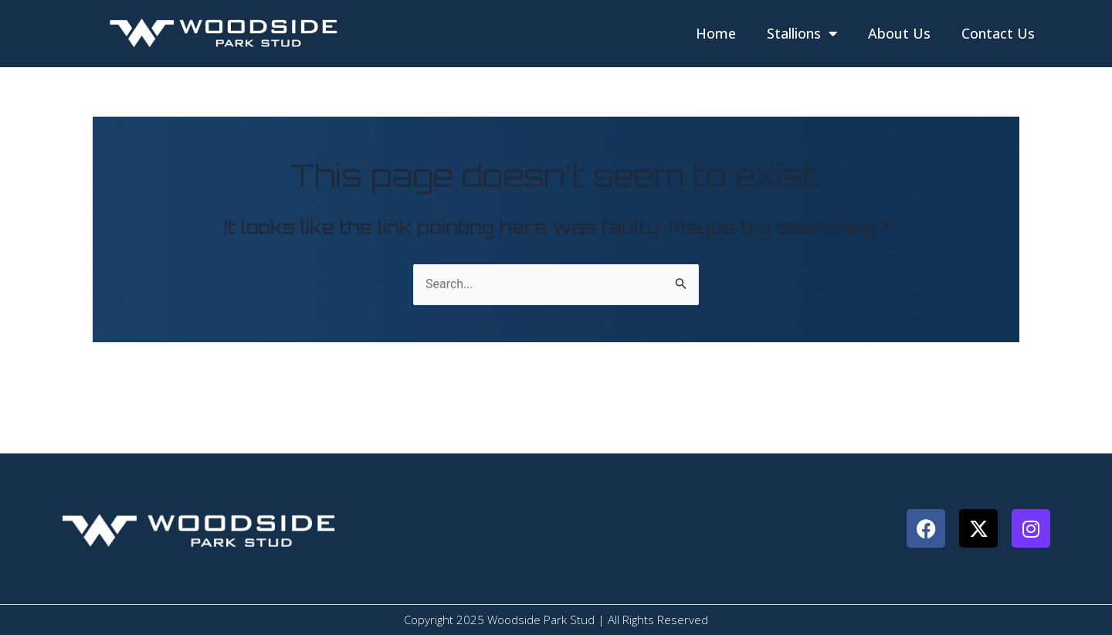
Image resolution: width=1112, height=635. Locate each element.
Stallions (802, 33)
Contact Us (998, 33)
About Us (899, 33)
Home (716, 33)
